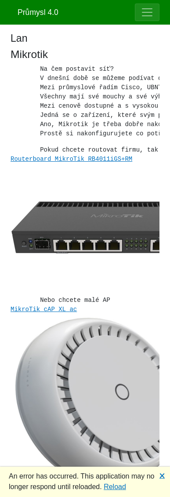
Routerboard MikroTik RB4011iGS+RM (71, 159)
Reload (115, 486)
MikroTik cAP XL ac (44, 309)
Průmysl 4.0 (38, 12)
